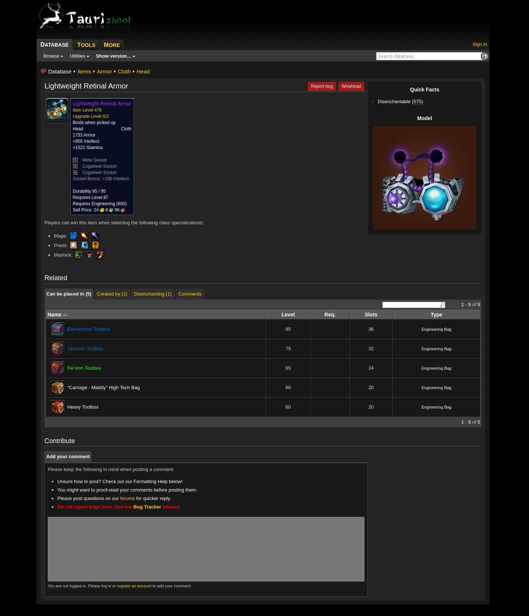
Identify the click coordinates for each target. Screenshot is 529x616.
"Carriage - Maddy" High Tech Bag (103, 387)
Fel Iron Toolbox (84, 368)
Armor (104, 71)
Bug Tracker (147, 507)
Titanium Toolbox (85, 348)
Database (60, 71)
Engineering (103, 203)
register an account (134, 586)
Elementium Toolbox (88, 329)
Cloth (124, 71)
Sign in (479, 44)
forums (127, 498)
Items (84, 71)
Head (143, 71)
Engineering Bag (436, 329)
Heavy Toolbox (82, 407)
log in (106, 586)
